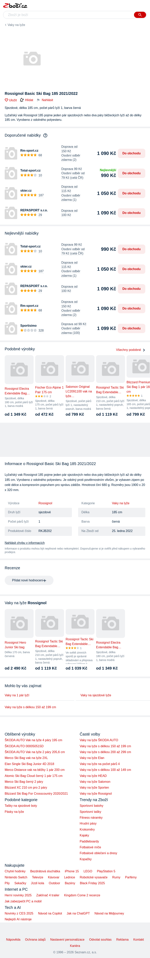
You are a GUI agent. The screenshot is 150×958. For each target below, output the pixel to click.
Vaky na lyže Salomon (95, 781)
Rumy (116, 877)
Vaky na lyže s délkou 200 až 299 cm (105, 752)
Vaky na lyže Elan (92, 758)
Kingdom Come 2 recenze (82, 895)
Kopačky (86, 859)
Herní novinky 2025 (18, 895)
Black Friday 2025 (92, 883)
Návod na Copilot (50, 913)
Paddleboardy (89, 841)
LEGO (88, 871)
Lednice (69, 877)
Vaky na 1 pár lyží (17, 695)
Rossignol (45, 503)
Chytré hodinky (15, 871)
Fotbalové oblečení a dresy (98, 853)
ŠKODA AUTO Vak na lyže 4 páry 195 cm (33, 740)
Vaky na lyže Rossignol (96, 793)
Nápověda (13, 939)
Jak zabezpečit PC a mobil (23, 901)
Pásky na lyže (14, 811)
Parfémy (131, 877)
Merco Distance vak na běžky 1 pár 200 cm (35, 769)
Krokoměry (87, 829)
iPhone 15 (72, 871)
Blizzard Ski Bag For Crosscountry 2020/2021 (36, 793)
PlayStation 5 (106, 871)
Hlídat (26, 100)
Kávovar (53, 877)
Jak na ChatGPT (78, 913)
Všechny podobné (130, 349)
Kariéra (75, 945)
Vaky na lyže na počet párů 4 (100, 764)
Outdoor (54, 883)
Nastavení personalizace (67, 939)
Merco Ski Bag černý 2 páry (24, 781)
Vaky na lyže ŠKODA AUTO (99, 740)
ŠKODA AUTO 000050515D (24, 746)
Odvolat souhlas (100, 939)
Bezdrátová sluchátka (45, 871)
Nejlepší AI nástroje (18, 919)
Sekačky (20, 883)
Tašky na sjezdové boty (21, 805)
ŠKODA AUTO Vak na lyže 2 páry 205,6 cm (35, 752)
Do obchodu (131, 153)
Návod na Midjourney (109, 913)
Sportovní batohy (91, 805)
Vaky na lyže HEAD (93, 775)
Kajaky (84, 835)
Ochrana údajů (35, 939)
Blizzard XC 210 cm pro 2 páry (26, 787)
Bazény (70, 883)
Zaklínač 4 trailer (47, 895)
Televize (37, 877)
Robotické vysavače (93, 877)
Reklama (122, 939)
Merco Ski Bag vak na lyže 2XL (26, 758)
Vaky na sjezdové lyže (95, 695)
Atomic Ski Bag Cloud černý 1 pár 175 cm (33, 775)
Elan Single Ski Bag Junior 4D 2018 (29, 764)
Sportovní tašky (90, 811)
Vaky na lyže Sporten (94, 787)
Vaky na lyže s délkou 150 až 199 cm (30, 707)
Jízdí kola (37, 883)
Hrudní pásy (88, 823)
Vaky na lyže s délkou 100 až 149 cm (105, 769)
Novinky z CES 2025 (19, 913)
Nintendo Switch (16, 877)
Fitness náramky (91, 817)
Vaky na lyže (16, 25)
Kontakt (138, 939)
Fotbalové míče (90, 847)
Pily (7, 883)
